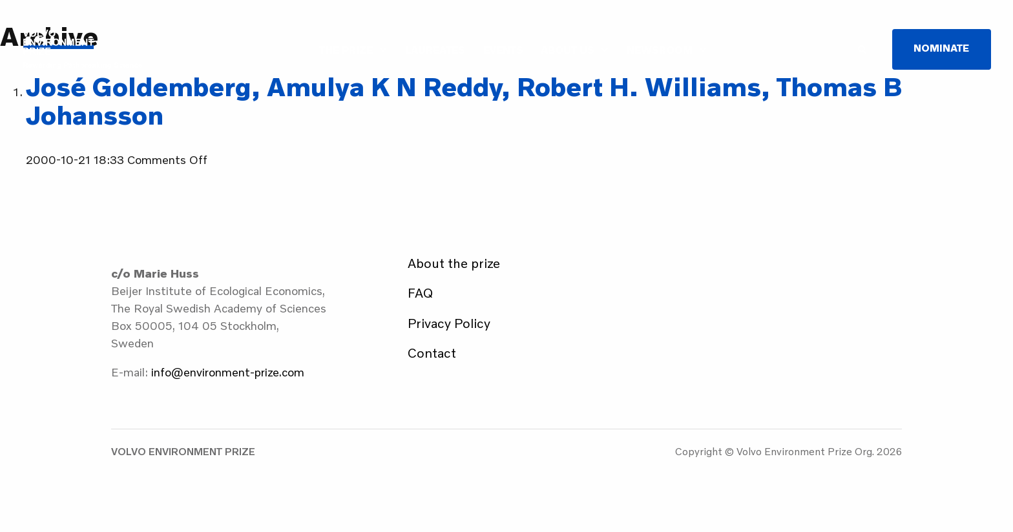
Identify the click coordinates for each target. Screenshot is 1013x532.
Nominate (941, 48)
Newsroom (660, 50)
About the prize (454, 263)
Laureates (435, 50)
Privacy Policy (449, 323)
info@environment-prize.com (227, 372)
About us (567, 50)
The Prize (346, 50)
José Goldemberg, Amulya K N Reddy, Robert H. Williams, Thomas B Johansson (464, 100)
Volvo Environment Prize (82, 49)
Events (503, 50)
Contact (432, 352)
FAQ (420, 292)
